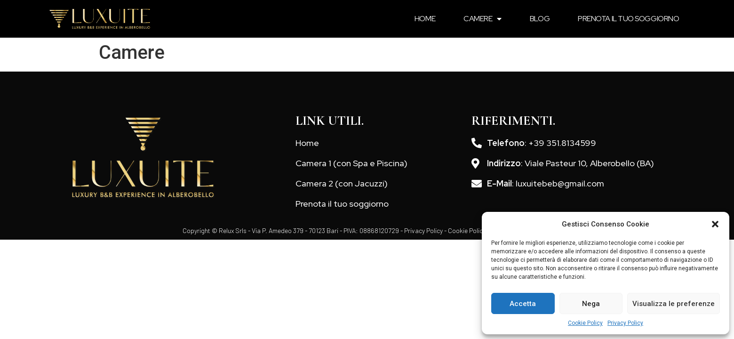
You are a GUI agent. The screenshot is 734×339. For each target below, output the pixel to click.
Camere (482, 18)
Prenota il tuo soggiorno (628, 19)
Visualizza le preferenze (673, 303)
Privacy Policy (625, 323)
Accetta (523, 303)
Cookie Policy (585, 323)
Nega (591, 303)
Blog (540, 19)
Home (425, 19)
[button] (715, 224)
